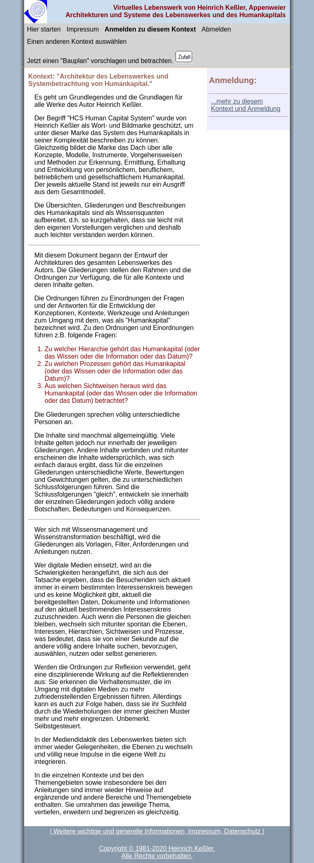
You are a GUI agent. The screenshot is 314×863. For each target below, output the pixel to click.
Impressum (83, 29)
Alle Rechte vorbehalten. (157, 855)
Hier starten (44, 29)
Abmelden (216, 29)
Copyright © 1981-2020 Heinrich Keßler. (157, 848)
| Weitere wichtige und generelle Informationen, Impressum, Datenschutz (156, 831)
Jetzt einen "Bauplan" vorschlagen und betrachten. (110, 57)
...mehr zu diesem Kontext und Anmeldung (245, 105)
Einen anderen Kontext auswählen (77, 41)
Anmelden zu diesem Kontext (150, 29)
